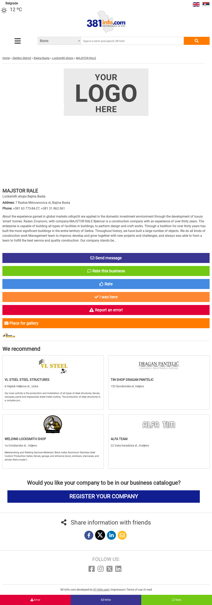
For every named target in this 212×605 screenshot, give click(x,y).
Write (106, 599)
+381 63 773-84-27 (26, 208)
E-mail (148, 589)
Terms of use (135, 589)
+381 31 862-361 (53, 208)
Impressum (118, 589)
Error (35, 599)
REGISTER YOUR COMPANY (103, 496)
